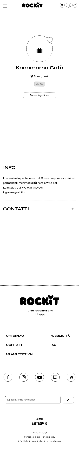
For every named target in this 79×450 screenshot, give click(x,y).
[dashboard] (75, 5)
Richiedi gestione (39, 95)
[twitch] (55, 377)
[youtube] (39, 377)
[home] (32, 4)
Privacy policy (48, 437)
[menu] (4, 5)
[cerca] (68, 5)
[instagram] (23, 377)
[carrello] (62, 5)
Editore (39, 422)
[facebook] (8, 377)
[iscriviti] (68, 399)
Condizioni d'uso (32, 437)
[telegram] (71, 377)
